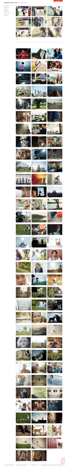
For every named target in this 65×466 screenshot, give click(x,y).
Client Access (6, 14)
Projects (5, 8)
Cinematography (7, 7)
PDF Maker (5, 15)
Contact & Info (6, 12)
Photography (6, 6)
